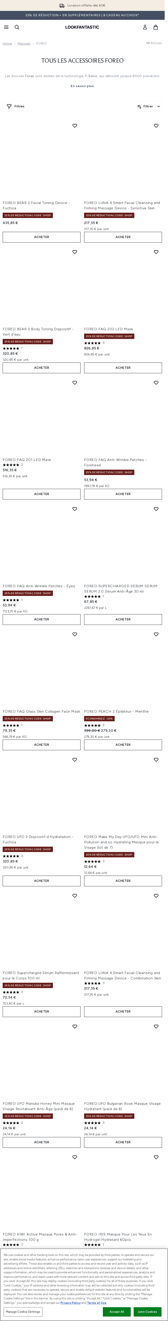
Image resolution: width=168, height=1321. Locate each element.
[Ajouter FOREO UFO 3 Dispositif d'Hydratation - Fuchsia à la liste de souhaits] (74, 759)
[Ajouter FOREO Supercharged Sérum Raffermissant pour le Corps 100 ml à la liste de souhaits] (74, 895)
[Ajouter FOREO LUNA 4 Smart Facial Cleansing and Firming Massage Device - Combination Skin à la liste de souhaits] (156, 895)
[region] (84, 1284)
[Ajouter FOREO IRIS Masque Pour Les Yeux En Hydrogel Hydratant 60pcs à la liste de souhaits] (156, 1157)
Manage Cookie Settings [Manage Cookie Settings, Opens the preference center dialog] (23, 1311)
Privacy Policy (70, 1303)
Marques (24, 43)
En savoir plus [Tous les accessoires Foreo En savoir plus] (82, 86)
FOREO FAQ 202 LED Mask (108, 329)
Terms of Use (96, 1303)
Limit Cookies (147, 1311)
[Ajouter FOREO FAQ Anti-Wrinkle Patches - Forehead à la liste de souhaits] (156, 382)
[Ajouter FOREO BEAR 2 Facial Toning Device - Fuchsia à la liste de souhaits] (74, 125)
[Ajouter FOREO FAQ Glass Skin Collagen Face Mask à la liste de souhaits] (74, 634)
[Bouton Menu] (6, 27)
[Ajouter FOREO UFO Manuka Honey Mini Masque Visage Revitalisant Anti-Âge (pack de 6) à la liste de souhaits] (74, 1026)
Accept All (117, 1311)
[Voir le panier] (155, 27)
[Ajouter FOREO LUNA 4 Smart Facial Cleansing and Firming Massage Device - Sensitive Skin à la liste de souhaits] (156, 125)
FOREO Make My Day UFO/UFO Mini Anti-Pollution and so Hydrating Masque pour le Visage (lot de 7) (121, 842)
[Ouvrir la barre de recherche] (17, 27)
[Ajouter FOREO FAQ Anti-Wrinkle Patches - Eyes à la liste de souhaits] (74, 509)
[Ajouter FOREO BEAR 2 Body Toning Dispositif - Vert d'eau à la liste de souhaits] (74, 252)
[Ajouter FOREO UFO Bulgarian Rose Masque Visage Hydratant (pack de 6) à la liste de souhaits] (156, 1026)
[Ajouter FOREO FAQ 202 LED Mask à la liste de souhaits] (156, 252)
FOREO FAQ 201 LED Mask (27, 460)
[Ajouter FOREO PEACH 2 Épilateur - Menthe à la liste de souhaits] (156, 634)
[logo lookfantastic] (82, 27)
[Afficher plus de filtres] (15, 106)
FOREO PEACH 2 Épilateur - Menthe (116, 711)
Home (7, 43)
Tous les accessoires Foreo (82, 61)
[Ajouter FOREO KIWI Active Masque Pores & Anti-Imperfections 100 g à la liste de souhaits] (74, 1157)
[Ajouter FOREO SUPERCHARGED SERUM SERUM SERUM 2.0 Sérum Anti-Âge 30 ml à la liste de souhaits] (156, 509)
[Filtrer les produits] (149, 106)
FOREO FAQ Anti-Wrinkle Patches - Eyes (39, 586)
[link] (145, 27)
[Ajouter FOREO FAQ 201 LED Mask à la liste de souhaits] (74, 382)
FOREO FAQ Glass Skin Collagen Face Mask (41, 711)
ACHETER (41, 237)
